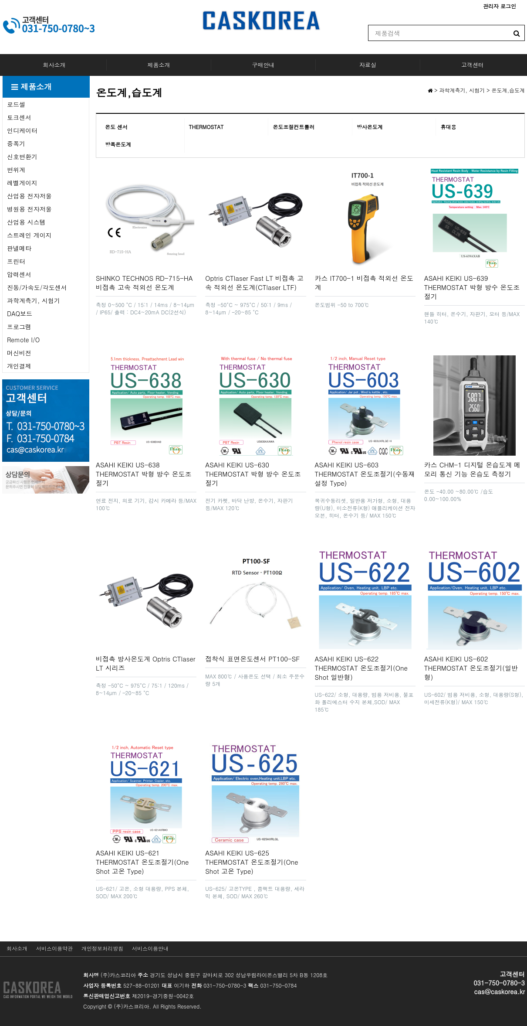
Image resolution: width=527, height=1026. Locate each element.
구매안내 (263, 65)
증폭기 (16, 143)
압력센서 (19, 274)
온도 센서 (116, 126)
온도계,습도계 (508, 90)
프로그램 (19, 326)
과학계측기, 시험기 (33, 300)
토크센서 (19, 117)
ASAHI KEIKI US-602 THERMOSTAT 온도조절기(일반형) (471, 668)
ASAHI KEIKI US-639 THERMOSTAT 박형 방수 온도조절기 (472, 287)
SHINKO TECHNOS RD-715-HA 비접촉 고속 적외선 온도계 (144, 282)
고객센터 (472, 65)
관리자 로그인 (499, 6)
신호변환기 (22, 156)
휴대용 (448, 126)
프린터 (16, 261)
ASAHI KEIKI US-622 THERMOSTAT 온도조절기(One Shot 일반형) (361, 668)
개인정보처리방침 (102, 948)
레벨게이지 (22, 182)
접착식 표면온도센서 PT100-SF (252, 658)
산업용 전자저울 (29, 195)
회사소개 (54, 65)
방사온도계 (370, 126)
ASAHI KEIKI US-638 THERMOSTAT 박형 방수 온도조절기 (144, 473)
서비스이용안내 (150, 948)
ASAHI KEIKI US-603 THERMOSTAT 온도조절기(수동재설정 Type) (365, 473)
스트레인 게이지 (29, 235)
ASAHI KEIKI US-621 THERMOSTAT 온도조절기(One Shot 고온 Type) (142, 862)
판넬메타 (19, 248)
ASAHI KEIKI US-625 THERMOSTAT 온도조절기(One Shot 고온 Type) (251, 862)
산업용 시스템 (26, 222)
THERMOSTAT (206, 126)
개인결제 (19, 365)
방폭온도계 (118, 144)
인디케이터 (22, 130)
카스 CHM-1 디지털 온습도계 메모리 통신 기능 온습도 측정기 (472, 469)
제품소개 (159, 65)
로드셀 (16, 104)
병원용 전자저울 (29, 209)
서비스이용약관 (54, 948)
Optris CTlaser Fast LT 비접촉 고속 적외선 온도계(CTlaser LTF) (254, 282)
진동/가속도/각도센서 (37, 287)
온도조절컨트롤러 (293, 126)
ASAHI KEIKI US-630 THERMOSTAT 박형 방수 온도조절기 (253, 473)
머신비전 (19, 352)
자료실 (367, 65)
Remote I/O (23, 339)
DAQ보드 (19, 313)
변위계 (16, 169)
